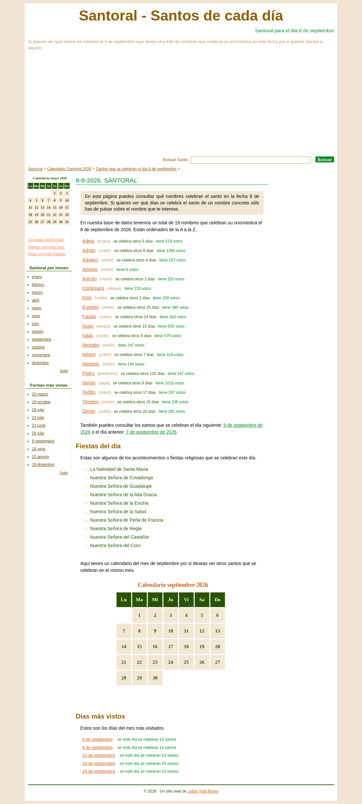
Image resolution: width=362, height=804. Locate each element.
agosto (38, 331)
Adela (88, 241)
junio (36, 316)
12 (202, 630)
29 (139, 677)
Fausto (89, 316)
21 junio (39, 425)
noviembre (41, 355)
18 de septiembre (98, 763)
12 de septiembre (98, 755)
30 (155, 677)
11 (186, 630)
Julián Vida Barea (203, 791)
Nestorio (90, 363)
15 (139, 646)
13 (217, 630)
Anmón (89, 278)
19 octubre (41, 402)
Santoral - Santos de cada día (181, 15)
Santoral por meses (49, 267)
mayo (36, 308)
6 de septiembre (97, 739)
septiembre (41, 339)
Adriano (90, 259)
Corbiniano (93, 288)
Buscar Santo (175, 159)
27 (217, 662)
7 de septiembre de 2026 (151, 432)
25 (186, 662)
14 (123, 646)
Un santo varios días (45, 240)
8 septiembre (43, 441)
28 (123, 677)
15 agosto (40, 456)
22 (139, 662)
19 (202, 646)
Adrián (88, 250)
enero (37, 277)
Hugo (87, 326)
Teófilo (88, 392)
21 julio (38, 417)
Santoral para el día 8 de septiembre (294, 30)
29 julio (38, 410)
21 (123, 662)
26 (202, 662)
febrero (38, 284)
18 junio (39, 449)
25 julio (38, 433)
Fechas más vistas (49, 385)
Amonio (90, 269)
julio (35, 323)
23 (155, 662)
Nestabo (90, 345)
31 (67, 222)
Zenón (88, 411)
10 (170, 630)
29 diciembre (43, 464)
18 (186, 646)
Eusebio (90, 307)
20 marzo (40, 394)
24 (170, 662)
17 (170, 646)
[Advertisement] (181, 107)
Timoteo (90, 401)
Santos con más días (46, 247)
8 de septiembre (97, 747)
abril (35, 300)
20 (217, 646)
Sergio (88, 382)
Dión (87, 297)
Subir (64, 371)
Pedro (88, 373)
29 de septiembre (98, 771)
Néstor (89, 354)
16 (155, 646)
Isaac (87, 335)
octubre (38, 347)
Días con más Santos (46, 254)
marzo (37, 292)
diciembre (40, 363)
